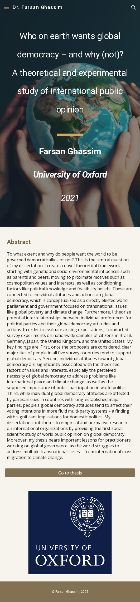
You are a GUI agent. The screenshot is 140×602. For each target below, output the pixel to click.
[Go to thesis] (70, 473)
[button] (6, 7)
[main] (70, 113)
